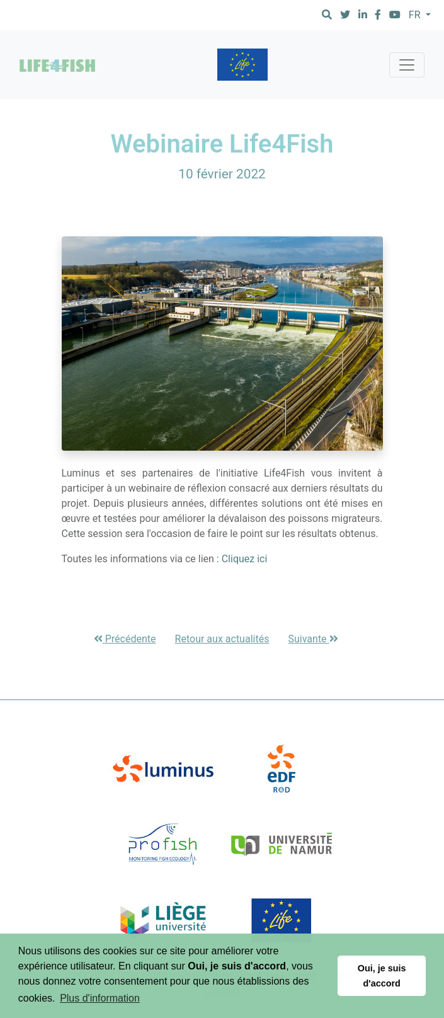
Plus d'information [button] (100, 998)
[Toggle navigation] (406, 65)
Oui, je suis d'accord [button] (382, 975)
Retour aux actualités (222, 639)
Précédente (125, 639)
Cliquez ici (245, 559)
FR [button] (416, 15)
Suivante (313, 639)
